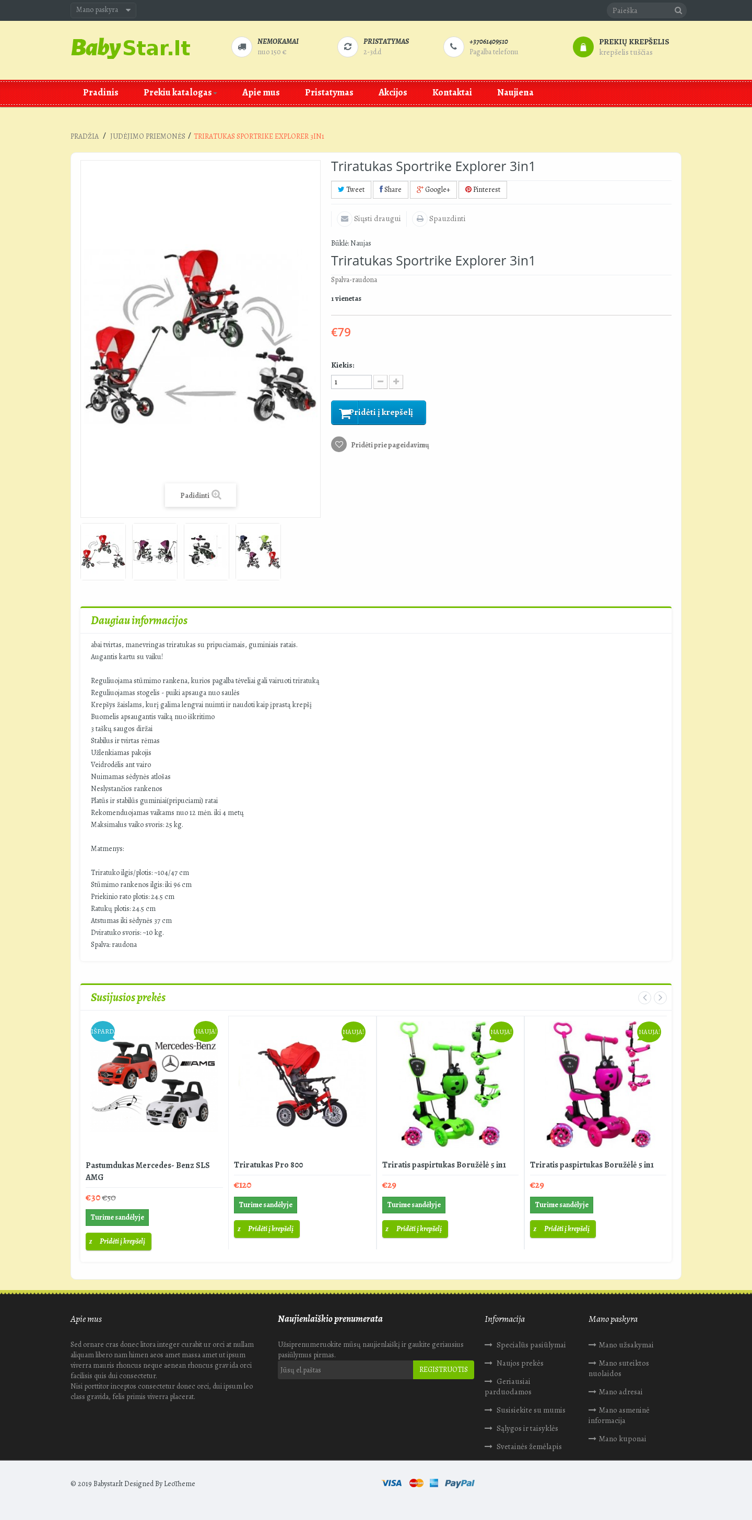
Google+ (433, 189)
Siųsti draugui (376, 218)
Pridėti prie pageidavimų (389, 448)
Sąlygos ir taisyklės (526, 1428)
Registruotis (443, 1370)
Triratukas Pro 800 (268, 1165)
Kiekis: (342, 365)
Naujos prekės (519, 1363)
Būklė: (340, 243)
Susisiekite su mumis (530, 1410)
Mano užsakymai (626, 1345)
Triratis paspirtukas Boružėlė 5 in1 (444, 1165)
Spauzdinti (447, 218)
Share (391, 189)
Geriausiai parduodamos (508, 1386)
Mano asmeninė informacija (619, 1415)
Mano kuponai (623, 1438)
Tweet (351, 189)
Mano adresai (621, 1392)
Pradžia (84, 136)
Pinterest (482, 189)
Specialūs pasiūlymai (530, 1345)
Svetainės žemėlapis (528, 1446)
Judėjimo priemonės (147, 136)
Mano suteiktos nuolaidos (619, 1368)
